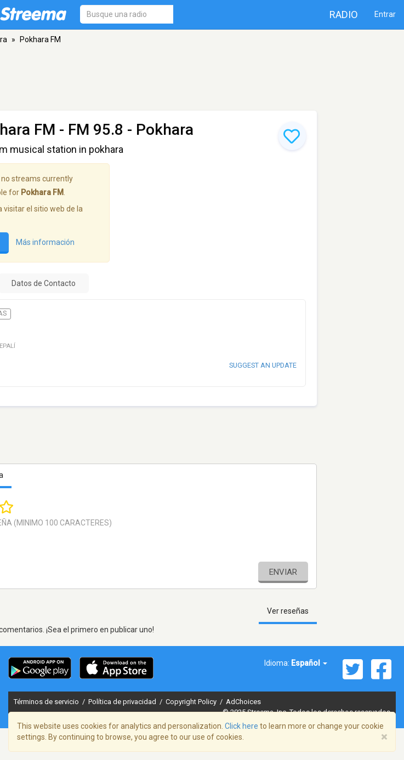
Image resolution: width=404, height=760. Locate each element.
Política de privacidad (123, 702)
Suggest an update (263, 365)
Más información (45, 242)
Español (309, 663)
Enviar (283, 572)
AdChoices (243, 702)
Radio (343, 14)
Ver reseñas (288, 611)
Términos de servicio (47, 702)
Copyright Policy (192, 702)
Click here (241, 726)
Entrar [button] (385, 14)
